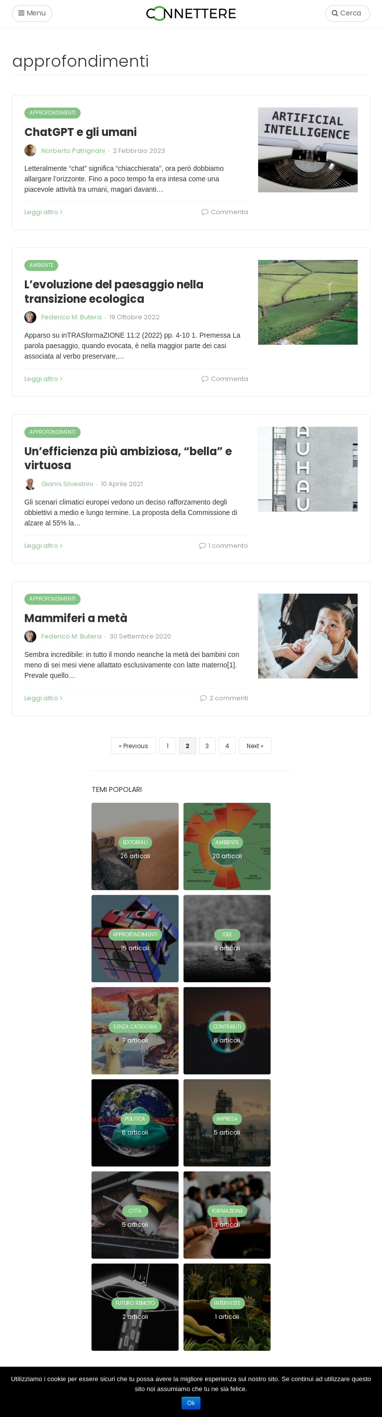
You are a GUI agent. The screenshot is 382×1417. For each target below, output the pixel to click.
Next (253, 746)
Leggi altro (43, 212)
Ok (190, 1403)
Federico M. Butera (71, 317)
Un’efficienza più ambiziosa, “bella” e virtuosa (128, 459)
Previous (135, 746)
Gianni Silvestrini (67, 484)
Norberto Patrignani (73, 150)
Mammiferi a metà (75, 618)
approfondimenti (52, 113)
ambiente (41, 265)
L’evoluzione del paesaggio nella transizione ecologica (113, 292)
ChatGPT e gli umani (80, 132)
